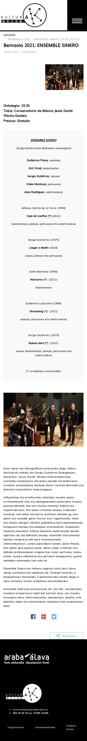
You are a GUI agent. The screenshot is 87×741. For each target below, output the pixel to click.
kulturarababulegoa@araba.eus (30, 709)
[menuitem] (16, 727)
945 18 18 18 (20, 713)
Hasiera (9, 35)
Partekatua (66, 636)
